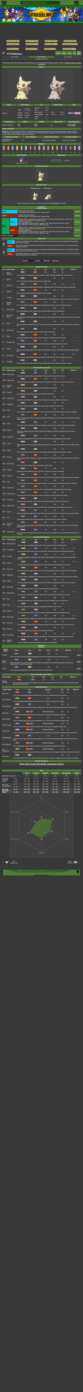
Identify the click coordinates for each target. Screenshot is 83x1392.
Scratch (9, 291)
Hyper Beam (10, 374)
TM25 (4, 430)
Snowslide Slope (59, 219)
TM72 (4, 505)
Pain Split (9, 361)
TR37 (4, 599)
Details (77, 211)
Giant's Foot (68, 219)
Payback (9, 475)
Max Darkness (6, 744)
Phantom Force (9, 524)
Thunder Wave (9, 386)
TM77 (4, 517)
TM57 (4, 475)
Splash (9, 279)
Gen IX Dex (14, 57)
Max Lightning (6, 706)
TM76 (4, 511)
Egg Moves (79, 53)
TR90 (4, 635)
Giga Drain (10, 437)
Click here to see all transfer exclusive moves (41, 764)
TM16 (4, 392)
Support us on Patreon (41, 875)
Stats (74, 53)
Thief (8, 417)
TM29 (4, 443)
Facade (9, 469)
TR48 (4, 611)
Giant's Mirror (30, 211)
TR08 (4, 549)
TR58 (4, 617)
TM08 (4, 374)
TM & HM (46, 261)
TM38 (4, 464)
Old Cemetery (49, 219)
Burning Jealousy (4, 681)
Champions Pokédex (41, 59)
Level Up (37, 261)
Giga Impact (10, 380)
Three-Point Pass (30, 220)
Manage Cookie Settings (61, 870)
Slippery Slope (22, 219)
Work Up (9, 629)
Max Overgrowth (5, 750)
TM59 (4, 481)
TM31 (4, 450)
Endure (9, 581)
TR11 (4, 563)
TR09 (4, 556)
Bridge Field (22, 211)
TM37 (4, 457)
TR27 (4, 587)
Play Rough (10, 355)
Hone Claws (10, 330)
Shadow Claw (11, 342)
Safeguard (10, 404)
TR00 (4, 543)
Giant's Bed (41, 219)
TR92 (4, 641)
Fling (8, 481)
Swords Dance (11, 543)
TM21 (4, 410)
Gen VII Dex (68, 57)
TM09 (4, 380)
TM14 (4, 386)
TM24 (4, 423)
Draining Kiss (11, 531)
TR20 (4, 575)
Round (9, 511)
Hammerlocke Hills (35, 212)
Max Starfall (5, 731)
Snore (9, 423)
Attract (9, 450)
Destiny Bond (4, 661)
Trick (8, 605)
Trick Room (10, 499)
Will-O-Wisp (10, 464)
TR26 (4, 581)
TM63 (4, 487)
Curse (4, 668)
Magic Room (10, 505)
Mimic (8, 323)
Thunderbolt (10, 549)
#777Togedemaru (14, 862)
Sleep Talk (10, 587)
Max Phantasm (6, 725)
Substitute (10, 575)
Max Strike (5, 713)
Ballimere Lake (40, 220)
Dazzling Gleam (9, 640)
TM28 (4, 437)
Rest (8, 410)
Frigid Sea (21, 220)
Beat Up (9, 457)
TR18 (4, 569)
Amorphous (67, 160)
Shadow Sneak (9, 303)
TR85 (4, 629)
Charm (9, 349)
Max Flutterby (6, 699)
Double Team (10, 309)
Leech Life (10, 569)
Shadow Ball (10, 593)
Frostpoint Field (32, 219)
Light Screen (10, 398)
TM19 (4, 404)
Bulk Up (9, 611)
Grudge (4, 655)
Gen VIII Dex (41, 57)
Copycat (9, 297)
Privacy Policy (47, 870)
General (58, 53)
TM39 (4, 469)
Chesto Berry (20, 162)
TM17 (4, 398)
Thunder (9, 556)
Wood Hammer (9, 273)
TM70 (4, 499)
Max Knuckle (6, 719)
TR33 (4, 593)
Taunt (8, 599)
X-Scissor (10, 623)
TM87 (4, 531)
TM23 (4, 417)
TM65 (4, 493)
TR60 (4, 623)
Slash (8, 336)
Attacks (69, 53)
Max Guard (5, 756)
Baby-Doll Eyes (9, 316)
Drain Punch (10, 487)
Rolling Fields (45, 212)
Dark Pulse (10, 617)
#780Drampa (69, 862)
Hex (8, 517)
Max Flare (5, 693)
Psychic (9, 563)
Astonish (9, 285)
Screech (9, 392)
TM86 (4, 524)
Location (63, 53)
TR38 (4, 605)
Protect (9, 430)
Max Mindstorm (6, 737)
